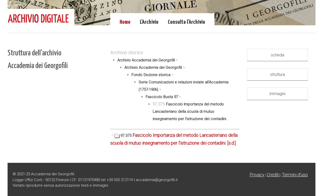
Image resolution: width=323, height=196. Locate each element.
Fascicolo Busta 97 (162, 97)
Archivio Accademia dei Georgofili (146, 60)
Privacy (257, 174)
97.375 (121, 135)
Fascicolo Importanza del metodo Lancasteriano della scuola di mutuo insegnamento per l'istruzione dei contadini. (190, 111)
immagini (277, 93)
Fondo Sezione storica (150, 75)
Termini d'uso (295, 174)
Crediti (273, 174)
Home (125, 22)
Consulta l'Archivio (186, 22)
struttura (277, 74)
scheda (277, 55)
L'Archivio (149, 22)
